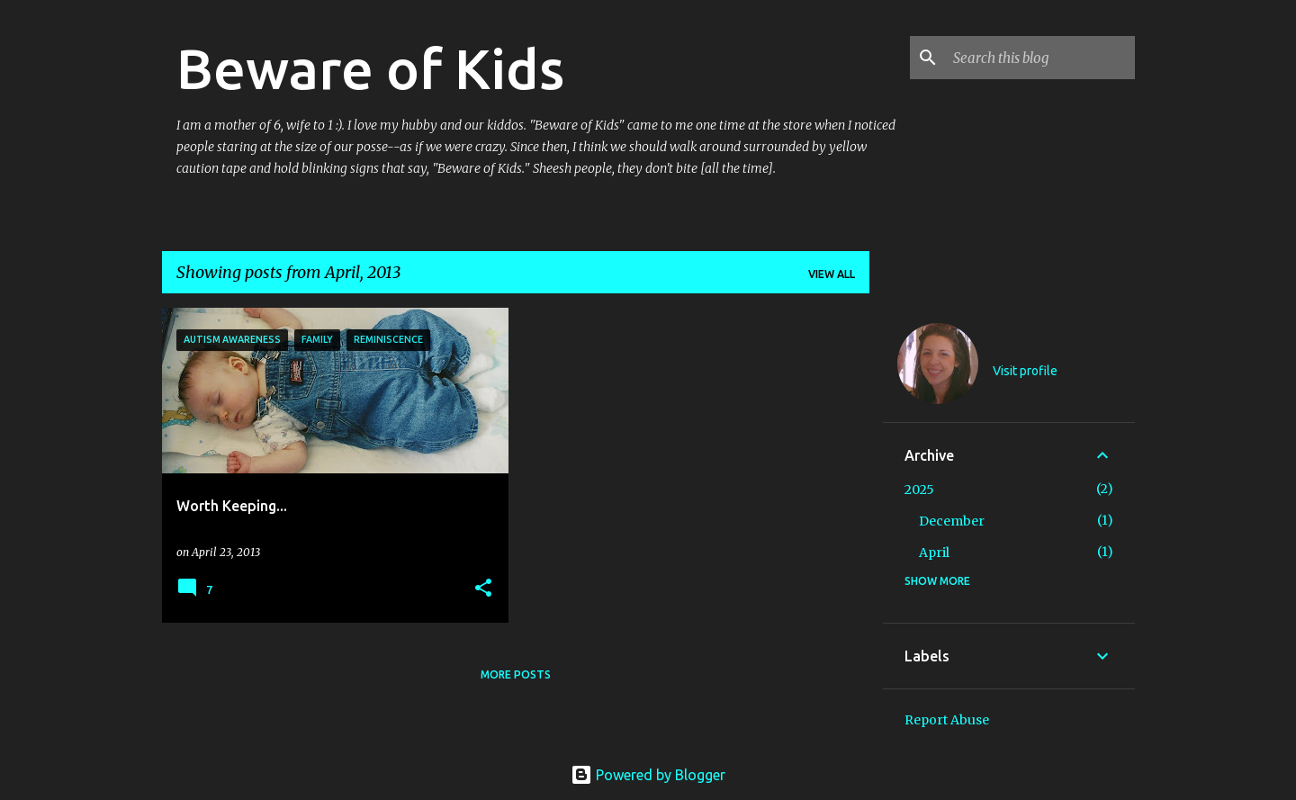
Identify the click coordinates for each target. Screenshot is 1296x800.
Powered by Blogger (648, 775)
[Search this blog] (1040, 57)
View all (831, 274)
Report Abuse (946, 720)
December (952, 521)
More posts (516, 674)
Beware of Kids (370, 68)
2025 (919, 489)
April (934, 552)
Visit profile (1025, 371)
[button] (483, 589)
